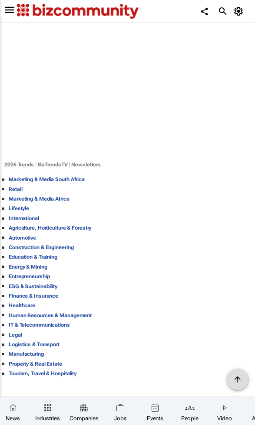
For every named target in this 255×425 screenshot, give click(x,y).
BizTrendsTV (53, 165)
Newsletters (86, 165)
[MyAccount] (240, 11)
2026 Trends (19, 165)
